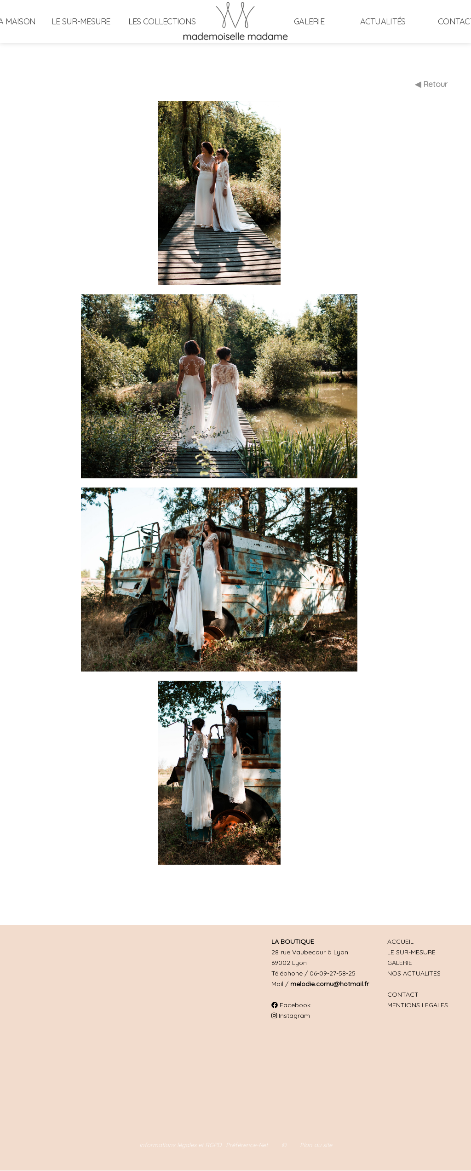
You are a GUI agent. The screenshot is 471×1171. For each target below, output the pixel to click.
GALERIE (399, 963)
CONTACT (403, 994)
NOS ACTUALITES (414, 973)
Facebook (290, 1005)
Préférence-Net (247, 1144)
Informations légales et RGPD (180, 1144)
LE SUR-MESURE (411, 952)
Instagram (290, 1015)
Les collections (161, 21)
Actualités (383, 21)
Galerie (309, 21)
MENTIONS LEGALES (417, 1005)
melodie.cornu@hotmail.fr (329, 984)
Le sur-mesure (81, 21)
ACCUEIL (400, 941)
